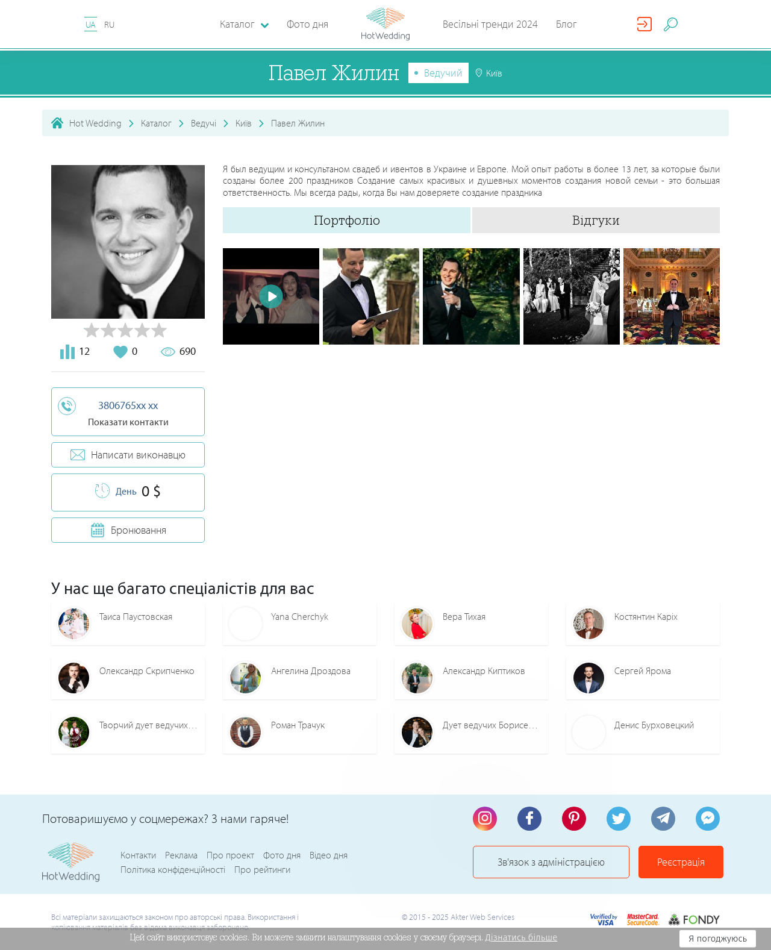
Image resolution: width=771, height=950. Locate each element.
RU (109, 24)
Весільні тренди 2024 (490, 24)
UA (91, 24)
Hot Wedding (95, 123)
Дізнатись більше (521, 937)
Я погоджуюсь (717, 938)
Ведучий (443, 73)
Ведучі (203, 123)
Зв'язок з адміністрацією (551, 862)
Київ (244, 123)
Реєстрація (681, 862)
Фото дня (307, 24)
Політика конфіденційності (172, 869)
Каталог (156, 123)
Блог (566, 24)
